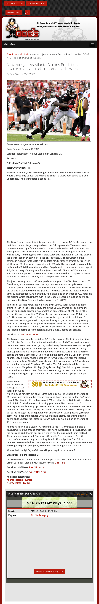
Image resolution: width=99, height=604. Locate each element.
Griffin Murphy (39, 515)
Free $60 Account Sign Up (49, 571)
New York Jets (14, 483)
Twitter (28, 480)
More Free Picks (82, 494)
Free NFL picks (36, 467)
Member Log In (13, 12)
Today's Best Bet (36, 3)
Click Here (59, 462)
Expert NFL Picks (37, 472)
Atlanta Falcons (15, 480)
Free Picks (12, 54)
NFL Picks (24, 54)
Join (27, 12)
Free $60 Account (14, 3)
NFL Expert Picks (29, 334)
